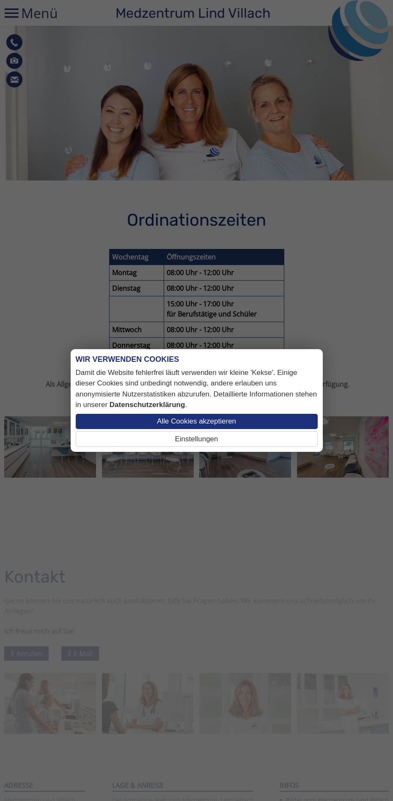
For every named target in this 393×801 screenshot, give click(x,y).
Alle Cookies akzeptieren (196, 421)
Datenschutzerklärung (147, 405)
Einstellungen (196, 439)
